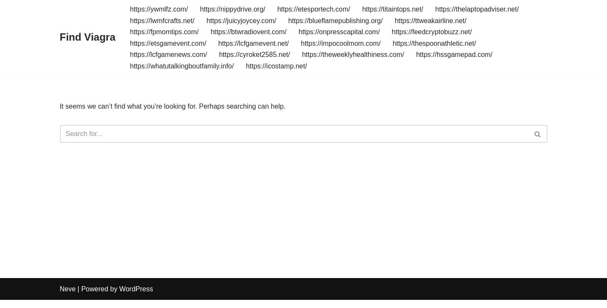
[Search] (294, 134)
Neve (68, 297)
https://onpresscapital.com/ (339, 32)
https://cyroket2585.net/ (254, 54)
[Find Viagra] (87, 37)
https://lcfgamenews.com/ (168, 54)
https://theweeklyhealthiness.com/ (353, 54)
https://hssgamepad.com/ (455, 54)
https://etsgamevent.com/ (168, 43)
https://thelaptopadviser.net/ (478, 9)
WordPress (136, 297)
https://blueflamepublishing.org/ (335, 20)
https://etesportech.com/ (314, 9)
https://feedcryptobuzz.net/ (432, 32)
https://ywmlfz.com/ (159, 9)
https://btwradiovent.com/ (249, 32)
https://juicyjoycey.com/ (241, 20)
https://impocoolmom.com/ (341, 43)
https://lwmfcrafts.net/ (162, 20)
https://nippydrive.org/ (233, 9)
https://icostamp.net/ (276, 66)
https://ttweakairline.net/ (431, 20)
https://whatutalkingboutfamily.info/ (182, 66)
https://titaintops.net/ (393, 9)
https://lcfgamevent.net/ (254, 43)
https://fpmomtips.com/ (164, 32)
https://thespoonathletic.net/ (435, 43)
